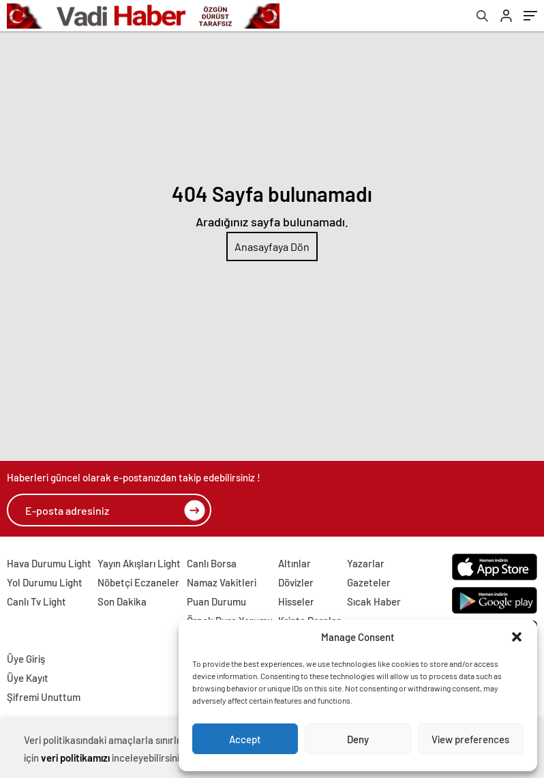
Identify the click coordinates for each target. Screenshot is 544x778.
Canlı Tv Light (36, 601)
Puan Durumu (216, 601)
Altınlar (294, 563)
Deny (358, 739)
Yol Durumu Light (44, 582)
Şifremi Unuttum (43, 697)
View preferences (470, 739)
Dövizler (296, 582)
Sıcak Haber (374, 601)
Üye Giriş (26, 659)
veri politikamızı (75, 757)
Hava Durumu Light (49, 563)
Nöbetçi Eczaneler (138, 582)
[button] (517, 637)
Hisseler (296, 601)
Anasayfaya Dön (272, 246)
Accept (245, 739)
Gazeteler (369, 582)
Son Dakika (122, 601)
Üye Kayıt (27, 678)
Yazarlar (365, 563)
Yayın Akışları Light (139, 563)
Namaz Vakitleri (221, 582)
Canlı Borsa (212, 563)
